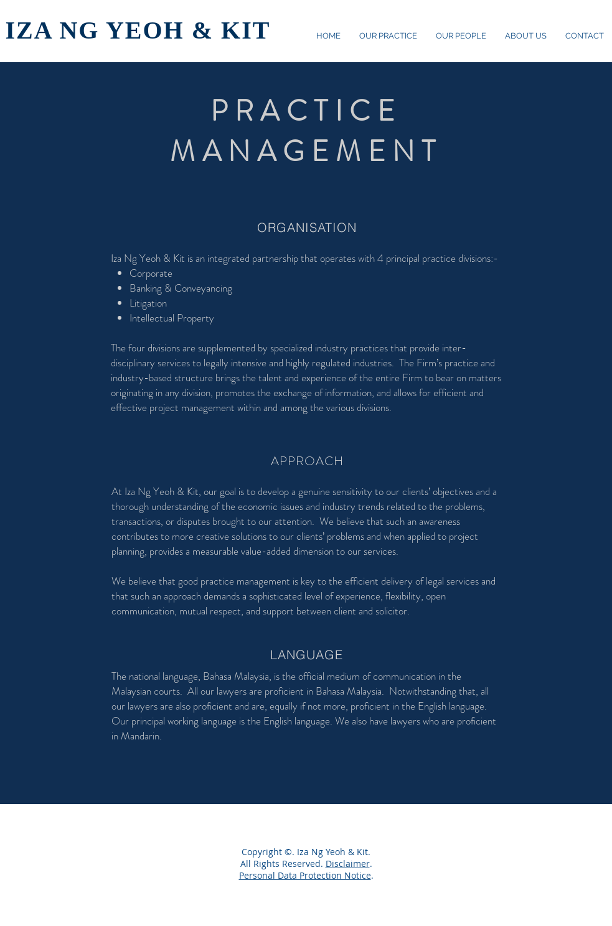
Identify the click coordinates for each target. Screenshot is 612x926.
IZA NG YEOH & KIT (138, 30)
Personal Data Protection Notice (305, 875)
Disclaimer (348, 863)
